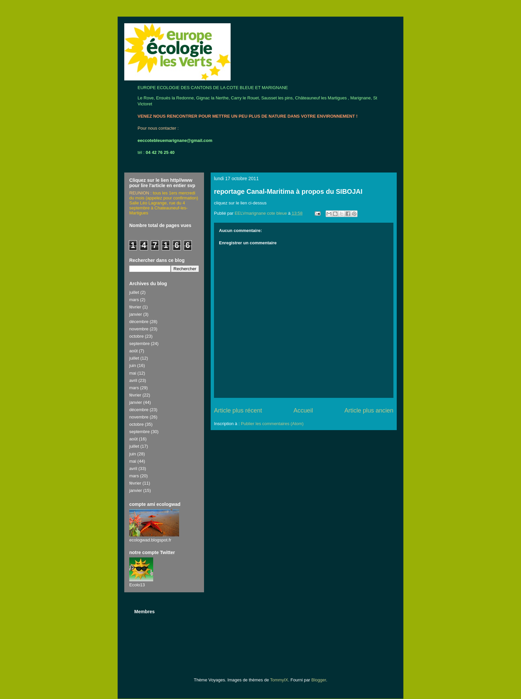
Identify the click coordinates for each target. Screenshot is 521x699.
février (135, 306)
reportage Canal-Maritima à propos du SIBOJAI (288, 191)
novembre (139, 328)
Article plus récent (238, 410)
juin (132, 365)
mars (134, 299)
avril (133, 380)
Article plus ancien (368, 410)
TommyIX (279, 679)
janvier (135, 314)
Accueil (303, 410)
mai (132, 373)
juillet (134, 292)
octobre (136, 336)
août (133, 350)
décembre (139, 321)
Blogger (318, 679)
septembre (139, 343)
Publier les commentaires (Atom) (272, 423)
